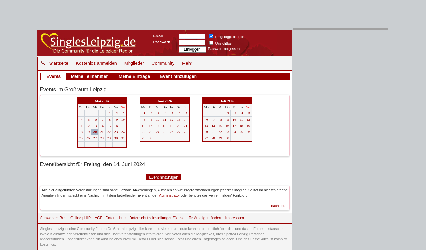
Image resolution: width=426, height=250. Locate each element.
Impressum (234, 218)
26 (88, 138)
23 (116, 132)
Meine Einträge (134, 76)
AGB (98, 218)
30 (116, 138)
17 (122, 126)
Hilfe (88, 218)
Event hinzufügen (178, 76)
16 (116, 126)
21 (102, 132)
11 (81, 126)
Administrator (169, 195)
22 (109, 132)
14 (102, 126)
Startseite (59, 63)
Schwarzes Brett (54, 218)
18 (81, 132)
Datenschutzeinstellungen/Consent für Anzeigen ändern (175, 218)
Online (75, 218)
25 (81, 138)
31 (122, 138)
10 (122, 119)
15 (109, 126)
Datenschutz (115, 218)
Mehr (187, 63)
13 (95, 126)
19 (88, 132)
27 (95, 138)
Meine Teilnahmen (89, 76)
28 (102, 138)
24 (122, 132)
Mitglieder (134, 63)
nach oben (279, 206)
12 (88, 126)
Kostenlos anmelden (96, 63)
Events (54, 76)
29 (109, 138)
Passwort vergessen (224, 49)
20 (95, 132)
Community (163, 63)
